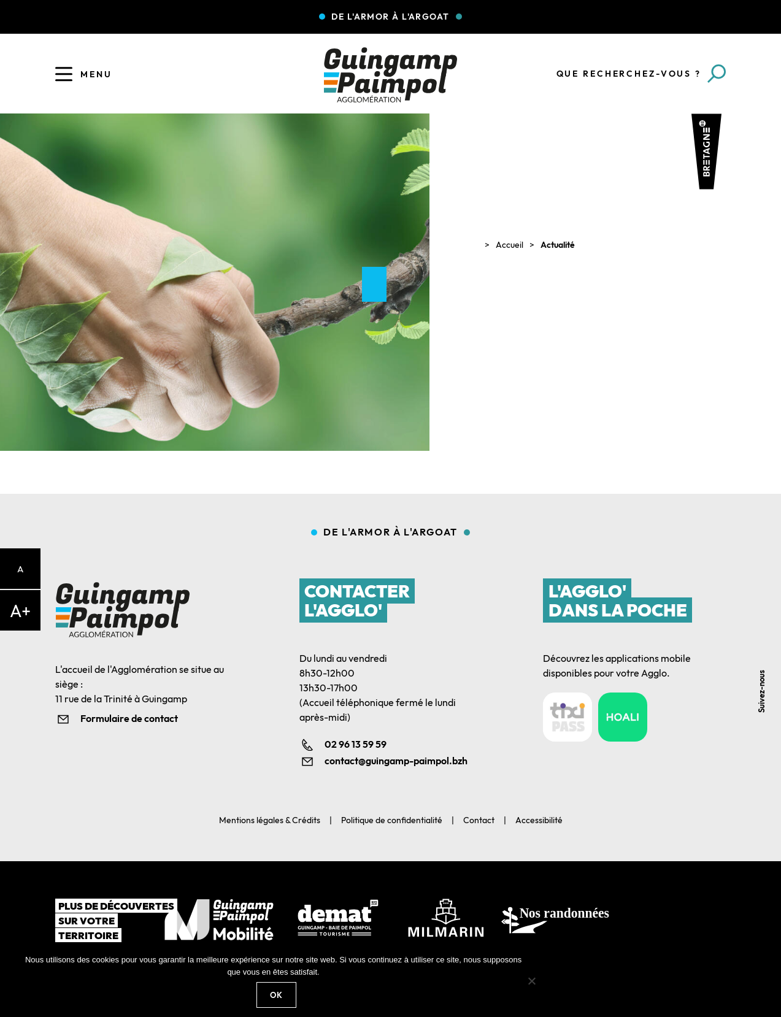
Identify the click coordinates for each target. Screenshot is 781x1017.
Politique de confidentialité (391, 820)
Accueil (509, 244)
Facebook (764, 594)
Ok (276, 995)
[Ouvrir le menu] (63, 74)
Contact (478, 820)
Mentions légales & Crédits (269, 820)
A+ (20, 610)
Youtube (764, 650)
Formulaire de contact (129, 718)
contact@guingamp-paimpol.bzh (396, 760)
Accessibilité (539, 820)
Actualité (558, 244)
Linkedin (764, 622)
